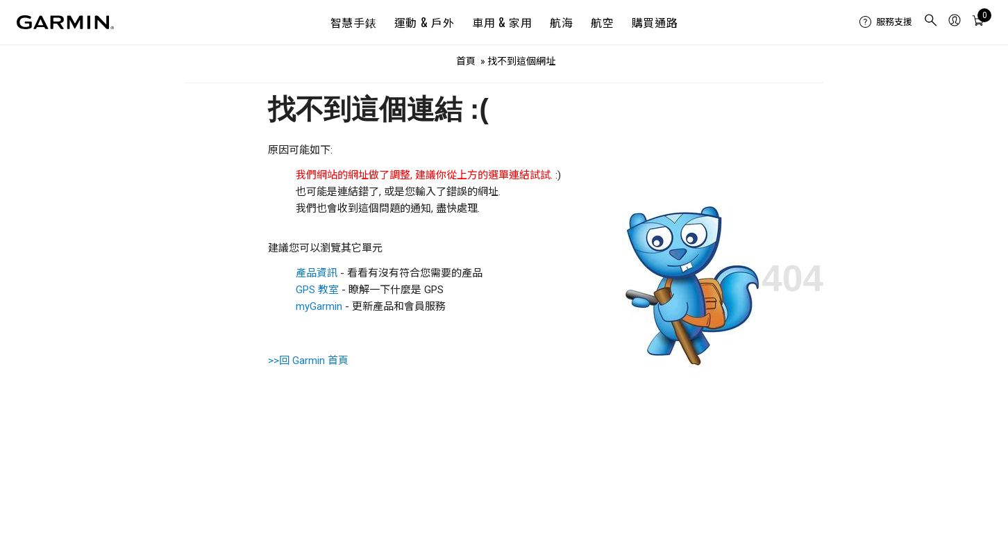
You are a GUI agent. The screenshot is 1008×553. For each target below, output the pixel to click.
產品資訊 (316, 273)
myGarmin (319, 306)
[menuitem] (885, 22)
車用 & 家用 (502, 22)
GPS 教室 (317, 289)
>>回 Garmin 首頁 (308, 360)
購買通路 (655, 22)
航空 (602, 22)
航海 (561, 22)
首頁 (466, 61)
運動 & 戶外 (424, 22)
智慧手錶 (353, 22)
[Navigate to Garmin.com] (65, 22)
